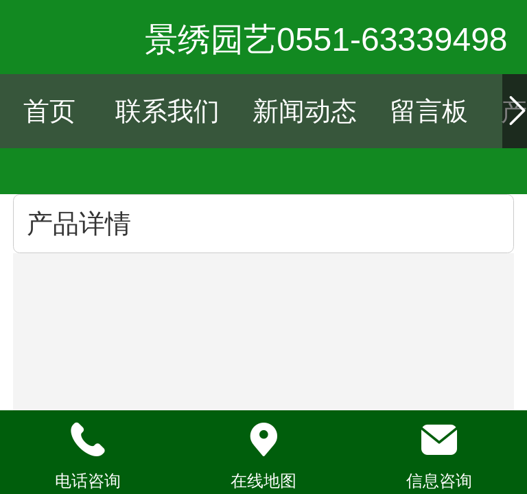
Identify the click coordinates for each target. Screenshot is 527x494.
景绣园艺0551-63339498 (326, 39)
